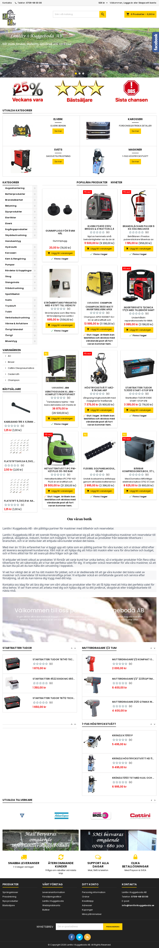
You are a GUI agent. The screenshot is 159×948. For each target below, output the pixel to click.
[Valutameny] (103, 3)
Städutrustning (14, 288)
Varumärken (12, 350)
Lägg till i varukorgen (60, 253)
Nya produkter (10, 901)
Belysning (10, 205)
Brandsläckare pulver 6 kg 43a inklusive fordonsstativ (138, 229)
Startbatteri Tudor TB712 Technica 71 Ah (54, 698)
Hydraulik (11, 247)
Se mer (58, 131)
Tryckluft (10, 305)
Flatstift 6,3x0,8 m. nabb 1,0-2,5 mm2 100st (20, 500)
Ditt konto (90, 884)
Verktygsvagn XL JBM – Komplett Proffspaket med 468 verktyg (60, 394)
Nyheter (116, 182)
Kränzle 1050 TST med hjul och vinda (133, 777)
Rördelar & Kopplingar (18, 270)
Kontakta (7, 2)
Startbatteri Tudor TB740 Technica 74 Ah (54, 659)
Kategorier (11, 182)
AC (9, 356)
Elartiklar (10, 217)
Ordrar (85, 896)
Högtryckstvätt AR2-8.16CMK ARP (99, 389)
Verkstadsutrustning (17, 317)
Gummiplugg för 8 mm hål (60, 232)
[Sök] (79, 14)
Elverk (58, 119)
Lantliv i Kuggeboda (53, 901)
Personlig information (93, 892)
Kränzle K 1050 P (122, 735)
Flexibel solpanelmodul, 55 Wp (99, 470)
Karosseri (135, 119)
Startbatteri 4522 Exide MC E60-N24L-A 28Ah (54, 678)
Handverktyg (13, 241)
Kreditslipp (88, 901)
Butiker (46, 909)
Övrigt (9, 335)
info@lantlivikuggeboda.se (138, 905)
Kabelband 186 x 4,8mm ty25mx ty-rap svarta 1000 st (20, 421)
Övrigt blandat (14, 329)
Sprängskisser (10, 892)
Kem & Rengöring (15, 258)
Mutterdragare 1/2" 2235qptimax (133, 678)
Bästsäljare (12, 389)
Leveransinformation (53, 892)
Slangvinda (12, 282)
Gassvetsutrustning (58, 156)
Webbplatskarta (51, 905)
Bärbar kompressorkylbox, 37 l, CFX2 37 (138, 471)
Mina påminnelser (92, 914)
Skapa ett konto (147, 2)
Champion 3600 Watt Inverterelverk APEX (99, 308)
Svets (58, 149)
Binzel (10, 362)
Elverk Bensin (58, 125)
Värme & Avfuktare (16, 323)
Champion (13, 380)
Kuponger (87, 909)
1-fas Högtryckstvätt (135, 156)
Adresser (87, 905)
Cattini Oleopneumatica (20, 368)
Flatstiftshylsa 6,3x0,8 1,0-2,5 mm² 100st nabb (20, 461)
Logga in (128, 2)
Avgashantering (15, 188)
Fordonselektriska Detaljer (135, 125)
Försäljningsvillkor (52, 896)
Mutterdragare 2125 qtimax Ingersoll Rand (133, 701)
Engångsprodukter (16, 229)
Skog (8, 276)
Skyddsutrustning (16, 235)
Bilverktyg (11, 341)
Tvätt (8, 311)
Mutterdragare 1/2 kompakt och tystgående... (133, 659)
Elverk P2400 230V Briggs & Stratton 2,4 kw (99, 229)
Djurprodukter (13, 211)
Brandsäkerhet (14, 199)
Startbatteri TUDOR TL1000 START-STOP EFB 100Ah (138, 390)
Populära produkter (92, 182)
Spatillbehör (12, 294)
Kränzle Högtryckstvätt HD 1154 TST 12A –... (133, 758)
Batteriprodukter (15, 194)
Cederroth (13, 374)
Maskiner (135, 149)
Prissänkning (9, 896)
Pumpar (10, 264)
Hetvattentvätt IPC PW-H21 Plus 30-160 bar (60, 470)
